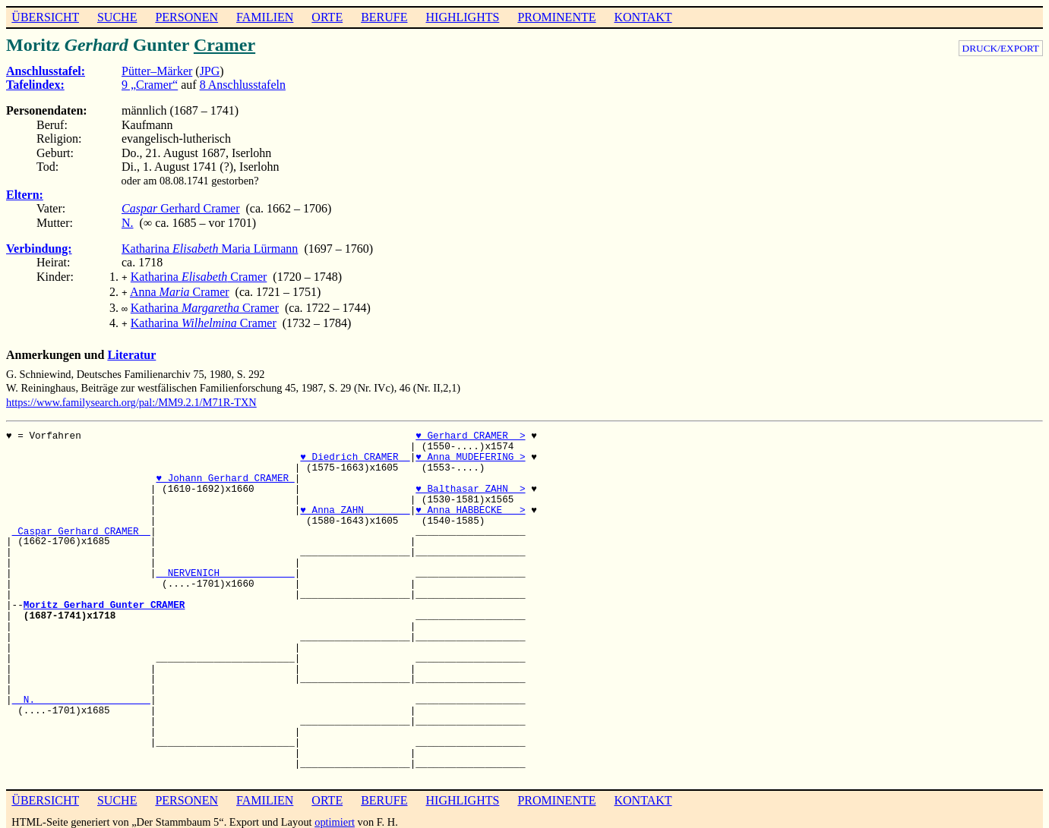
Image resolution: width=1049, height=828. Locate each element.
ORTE (327, 17)
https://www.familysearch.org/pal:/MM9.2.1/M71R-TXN (131, 396)
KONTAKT (642, 17)
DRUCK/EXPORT (1000, 48)
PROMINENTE (556, 17)
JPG (210, 71)
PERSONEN (186, 17)
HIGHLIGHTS (463, 17)
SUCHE (117, 17)
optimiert (334, 816)
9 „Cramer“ (150, 84)
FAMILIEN (264, 17)
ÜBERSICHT (45, 17)
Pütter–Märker (157, 71)
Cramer (224, 45)
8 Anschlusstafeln (243, 84)
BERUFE (384, 17)
